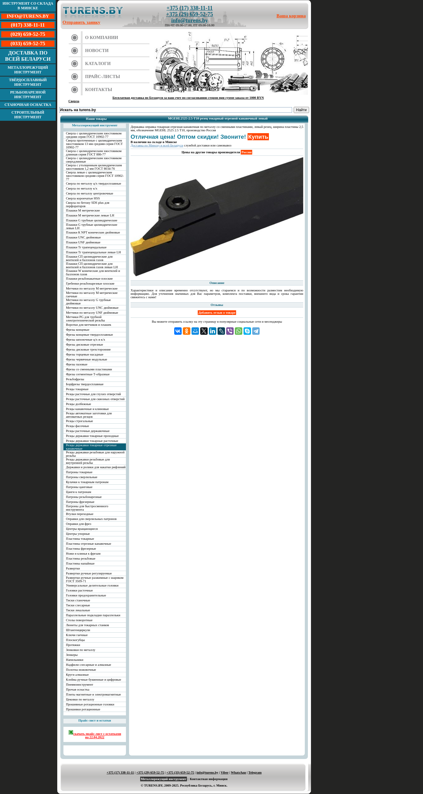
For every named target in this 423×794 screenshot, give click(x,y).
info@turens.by (189, 20)
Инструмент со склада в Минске (27, 5)
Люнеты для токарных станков (87, 625)
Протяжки (73, 645)
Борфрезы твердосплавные (85, 384)
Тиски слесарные (78, 605)
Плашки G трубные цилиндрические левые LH (91, 226)
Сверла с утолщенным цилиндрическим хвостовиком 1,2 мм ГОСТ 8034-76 (94, 167)
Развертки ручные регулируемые (89, 573)
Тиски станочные (78, 600)
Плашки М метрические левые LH (90, 215)
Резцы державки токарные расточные (92, 441)
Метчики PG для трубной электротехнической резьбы (85, 318)
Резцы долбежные (78, 404)
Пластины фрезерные (81, 548)
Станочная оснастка (27, 105)
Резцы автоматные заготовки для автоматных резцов (89, 415)
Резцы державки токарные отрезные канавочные (91, 446)
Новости (97, 50)
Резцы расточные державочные (88, 431)
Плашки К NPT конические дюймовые (93, 232)
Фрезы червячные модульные (86, 359)
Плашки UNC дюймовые (83, 237)
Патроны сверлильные (81, 477)
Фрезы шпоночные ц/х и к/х (85, 339)
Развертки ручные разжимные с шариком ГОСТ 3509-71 (94, 579)
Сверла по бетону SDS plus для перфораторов (87, 204)
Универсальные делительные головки (92, 585)
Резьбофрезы (75, 379)
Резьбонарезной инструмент (28, 94)
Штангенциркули (78, 630)
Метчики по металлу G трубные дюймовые (88, 301)
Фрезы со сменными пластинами (89, 369)
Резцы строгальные (79, 421)
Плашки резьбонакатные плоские (89, 278)
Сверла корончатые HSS (83, 198)
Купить (258, 136)
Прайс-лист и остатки (94, 720)
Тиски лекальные (78, 610)
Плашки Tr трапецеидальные (86, 247)
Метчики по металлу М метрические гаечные (92, 294)
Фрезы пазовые (76, 364)
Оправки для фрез (78, 524)
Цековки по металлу (80, 699)
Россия (246, 152)
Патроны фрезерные (80, 502)
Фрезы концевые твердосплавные (89, 334)
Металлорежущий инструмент (28, 69)
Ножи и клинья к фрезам (83, 553)
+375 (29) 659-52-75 (189, 14)
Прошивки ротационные (83, 709)
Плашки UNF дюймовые (83, 242)
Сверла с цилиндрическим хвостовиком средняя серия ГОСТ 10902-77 (94, 135)
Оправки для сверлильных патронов (91, 519)
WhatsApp (238, 772)
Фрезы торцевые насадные (84, 354)
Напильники (74, 659)
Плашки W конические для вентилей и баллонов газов (93, 272)
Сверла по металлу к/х (81, 188)
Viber (224, 772)
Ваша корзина (291, 15)
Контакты (98, 89)
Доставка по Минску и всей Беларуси (157, 145)
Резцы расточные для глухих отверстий (93, 394)
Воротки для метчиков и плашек (88, 324)
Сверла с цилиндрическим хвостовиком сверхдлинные (94, 159)
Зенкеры (72, 655)
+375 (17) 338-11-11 (189, 8)
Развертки (73, 568)
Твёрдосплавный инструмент (28, 82)
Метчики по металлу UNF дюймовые (92, 312)
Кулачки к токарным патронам (87, 482)
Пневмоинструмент (79, 684)
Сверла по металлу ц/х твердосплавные (93, 183)
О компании (101, 37)
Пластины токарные (80, 538)
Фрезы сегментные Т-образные (88, 374)
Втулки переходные (79, 514)
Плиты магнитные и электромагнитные (93, 694)
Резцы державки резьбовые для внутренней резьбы (88, 461)
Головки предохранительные (86, 595)
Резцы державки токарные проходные (92, 436)
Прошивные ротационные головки (90, 704)
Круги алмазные (77, 674)
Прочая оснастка (77, 689)
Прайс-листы (102, 76)
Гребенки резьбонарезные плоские (90, 283)
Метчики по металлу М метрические (92, 288)
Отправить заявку (81, 22)
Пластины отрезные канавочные (88, 543)
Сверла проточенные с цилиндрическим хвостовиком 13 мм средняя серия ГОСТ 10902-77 (94, 144)
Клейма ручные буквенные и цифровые (93, 679)
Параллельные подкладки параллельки (93, 615)
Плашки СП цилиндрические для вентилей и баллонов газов (89, 258)
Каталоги (98, 63)
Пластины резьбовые (80, 558)
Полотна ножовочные (81, 669)
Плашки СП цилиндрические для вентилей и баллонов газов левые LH (92, 265)
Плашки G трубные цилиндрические (91, 220)
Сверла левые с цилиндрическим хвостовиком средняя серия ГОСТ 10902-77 (95, 176)
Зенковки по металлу (80, 650)
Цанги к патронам (78, 492)
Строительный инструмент (27, 114)
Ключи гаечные (77, 635)
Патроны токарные (79, 472)
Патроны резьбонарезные (84, 497)
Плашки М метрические (83, 210)
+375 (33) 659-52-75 (180, 772)
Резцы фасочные (77, 426)
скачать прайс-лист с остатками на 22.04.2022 (94, 734)
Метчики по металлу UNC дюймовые (92, 307)
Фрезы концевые (77, 329)
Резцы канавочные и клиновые (87, 409)
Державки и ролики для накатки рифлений (96, 467)
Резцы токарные (77, 389)
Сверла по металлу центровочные (89, 193)
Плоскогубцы (75, 640)
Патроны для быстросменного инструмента (87, 507)
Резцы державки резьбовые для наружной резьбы (95, 454)
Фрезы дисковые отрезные (84, 344)
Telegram (255, 772)
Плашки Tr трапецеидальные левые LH (93, 252)
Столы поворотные (79, 620)
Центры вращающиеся (82, 528)
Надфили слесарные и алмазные (88, 664)
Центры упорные (78, 533)
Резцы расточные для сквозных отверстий (95, 399)
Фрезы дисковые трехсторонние (88, 349)
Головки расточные (79, 590)
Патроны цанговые (79, 487)
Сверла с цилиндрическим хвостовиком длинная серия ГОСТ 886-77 (94, 152)
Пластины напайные (80, 563)
